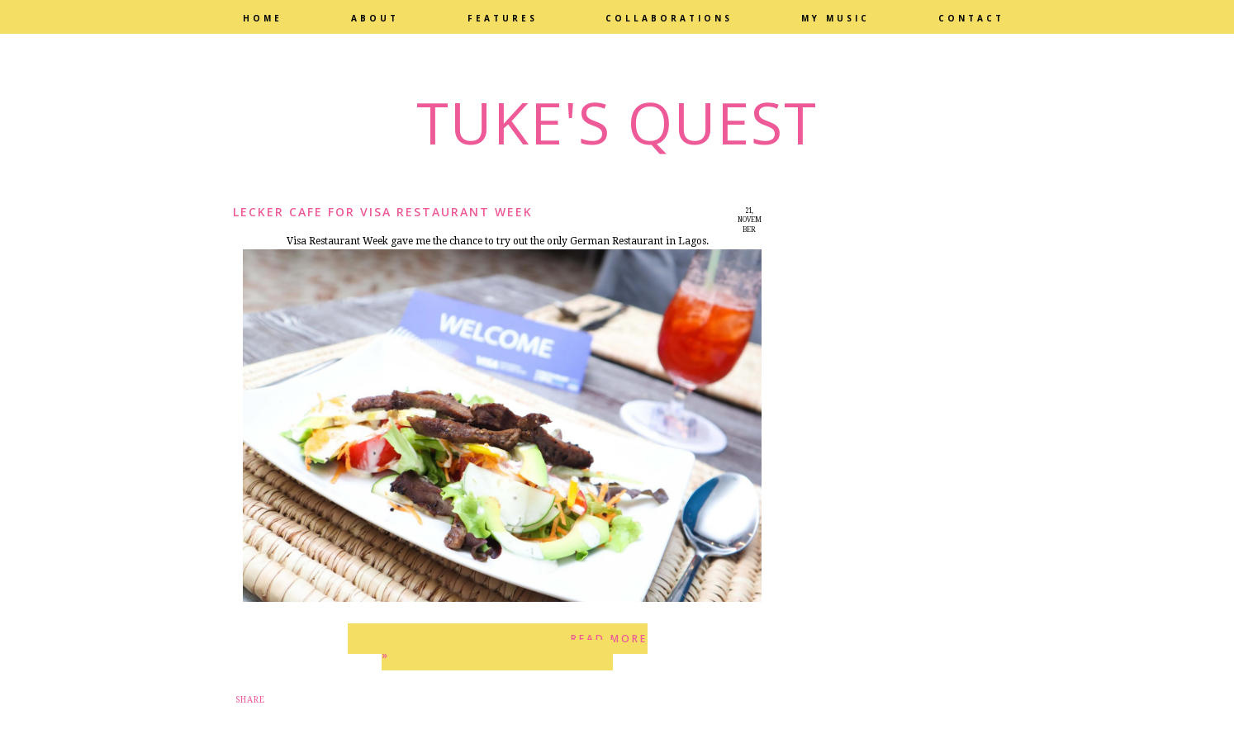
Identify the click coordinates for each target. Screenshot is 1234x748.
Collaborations (669, 18)
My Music (835, 18)
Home (262, 18)
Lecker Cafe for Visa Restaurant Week (383, 212)
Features (502, 18)
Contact (971, 18)
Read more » (515, 647)
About (375, 18)
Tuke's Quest (617, 122)
